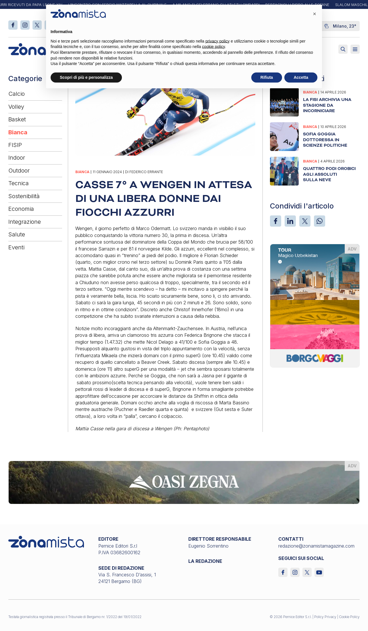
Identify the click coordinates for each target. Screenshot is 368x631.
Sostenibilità (24, 196)
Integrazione (24, 221)
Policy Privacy (325, 617)
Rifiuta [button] (266, 77)
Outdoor (19, 170)
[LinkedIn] (290, 221)
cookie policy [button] (213, 46)
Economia (21, 208)
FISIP (15, 145)
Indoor (16, 157)
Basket (17, 119)
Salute (16, 234)
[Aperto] (355, 49)
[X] (304, 221)
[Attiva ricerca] (343, 49)
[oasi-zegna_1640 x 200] (184, 482)
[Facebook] (275, 221)
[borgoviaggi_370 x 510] (315, 305)
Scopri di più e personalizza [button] (86, 77)
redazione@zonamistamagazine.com (316, 546)
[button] (314, 13)
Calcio (16, 93)
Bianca (17, 132)
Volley (16, 106)
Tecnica (18, 183)
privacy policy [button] (218, 41)
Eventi (16, 247)
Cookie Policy (349, 617)
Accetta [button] (301, 77)
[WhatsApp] (319, 221)
